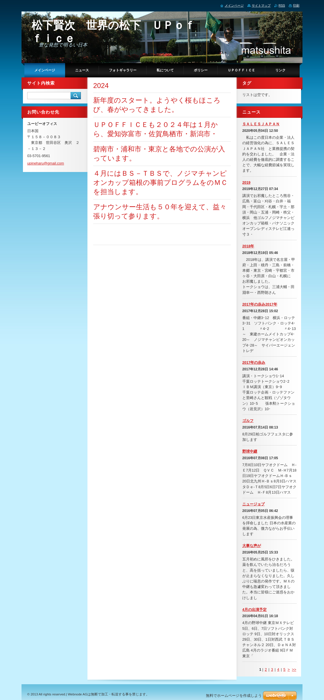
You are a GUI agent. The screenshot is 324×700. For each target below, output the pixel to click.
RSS (282, 5)
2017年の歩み (253, 362)
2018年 (248, 246)
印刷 (296, 5)
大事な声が (251, 545)
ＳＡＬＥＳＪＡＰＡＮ (261, 124)
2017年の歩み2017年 (259, 304)
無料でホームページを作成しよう (234, 695)
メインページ (234, 5)
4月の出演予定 (254, 609)
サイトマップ (261, 5)
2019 (246, 182)
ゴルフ (247, 421)
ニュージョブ (253, 504)
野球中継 (249, 451)
